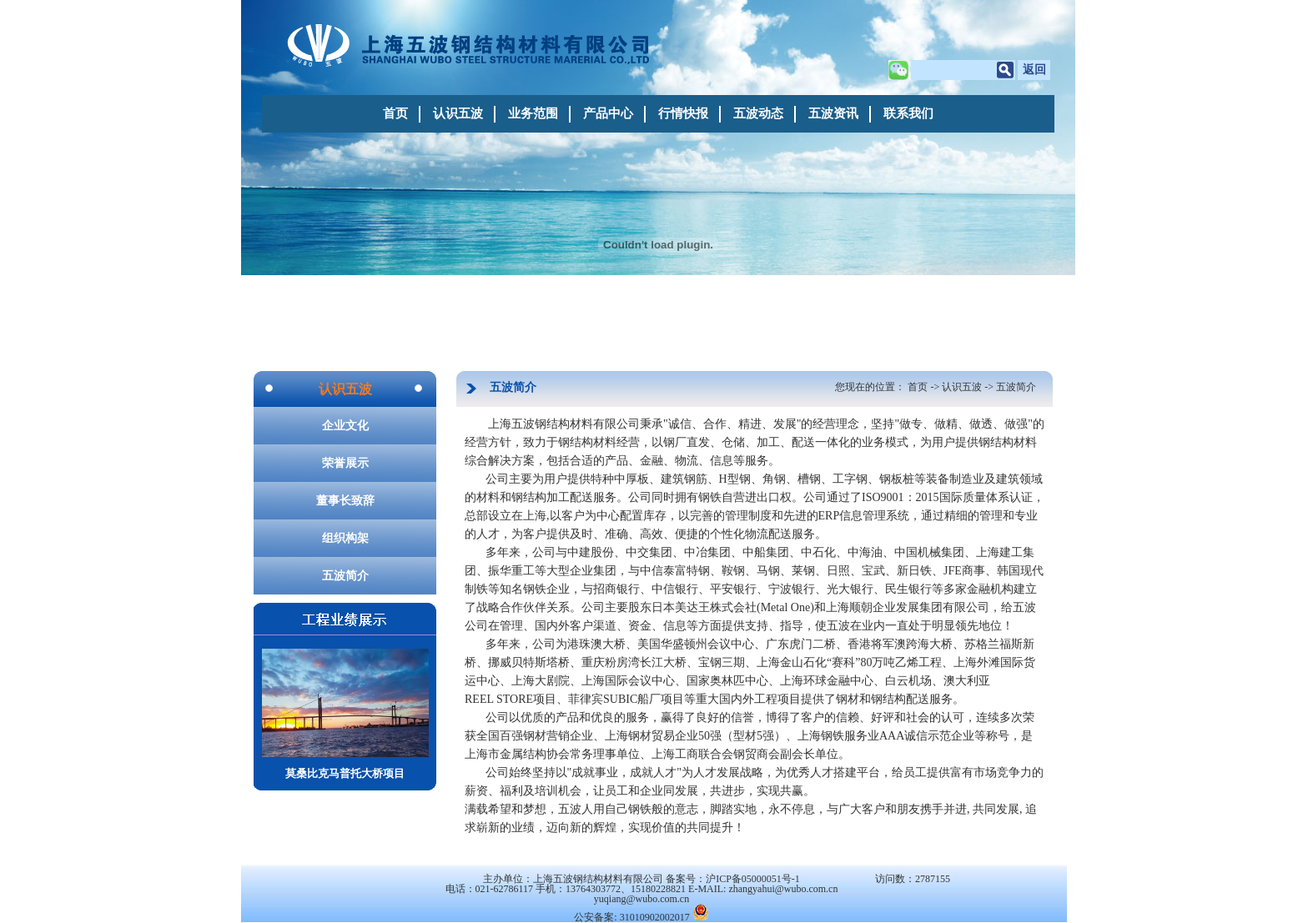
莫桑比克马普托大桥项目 (345, 714)
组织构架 (345, 538)
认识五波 (458, 113)
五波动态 (758, 113)
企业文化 (345, 425)
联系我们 (908, 113)
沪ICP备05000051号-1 (753, 879)
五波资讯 (833, 113)
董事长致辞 (345, 500)
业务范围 (533, 113)
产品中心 (608, 113)
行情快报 (683, 113)
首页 (395, 113)
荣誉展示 (345, 463)
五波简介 (345, 575)
